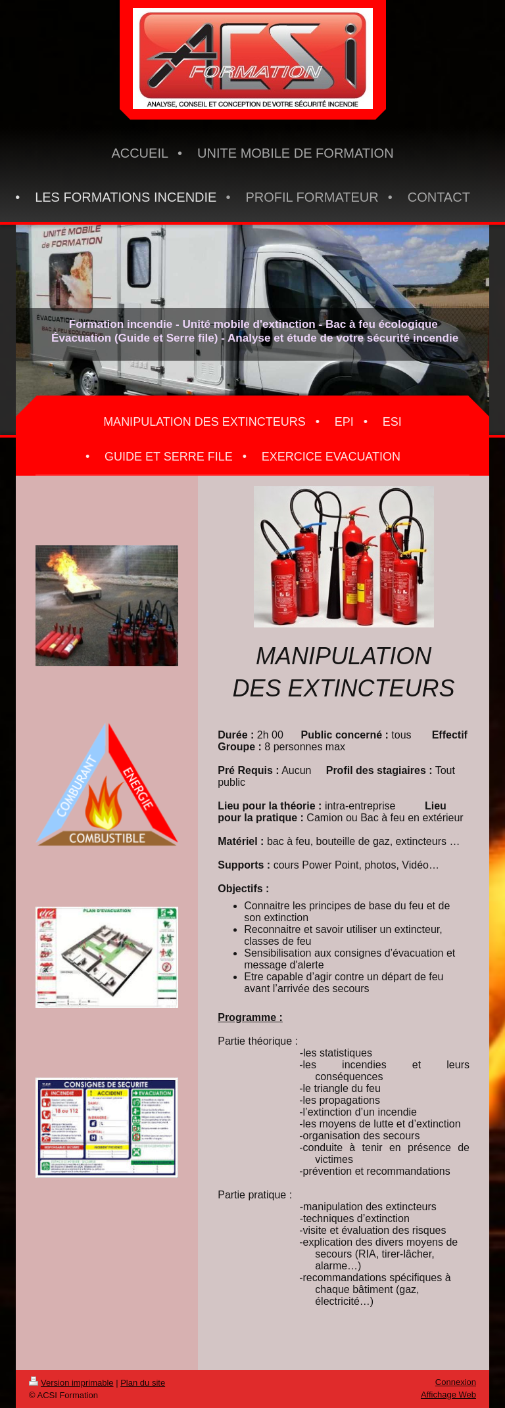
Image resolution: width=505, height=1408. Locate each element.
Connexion (455, 1382)
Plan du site (142, 1383)
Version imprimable (71, 1383)
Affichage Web (448, 1394)
